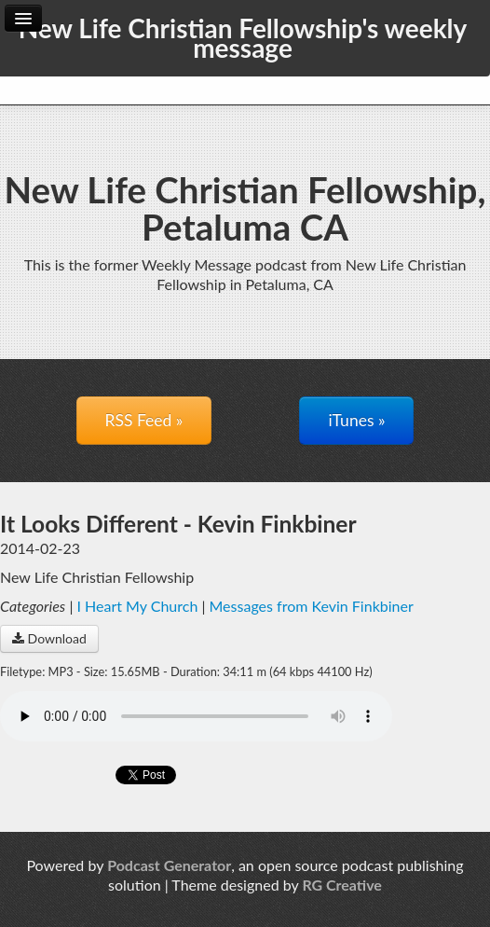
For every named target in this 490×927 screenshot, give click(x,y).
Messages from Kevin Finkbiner (312, 606)
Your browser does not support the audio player (196, 716)
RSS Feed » (144, 420)
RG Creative (342, 884)
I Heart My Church (136, 606)
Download (49, 638)
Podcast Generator (169, 865)
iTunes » (356, 420)
